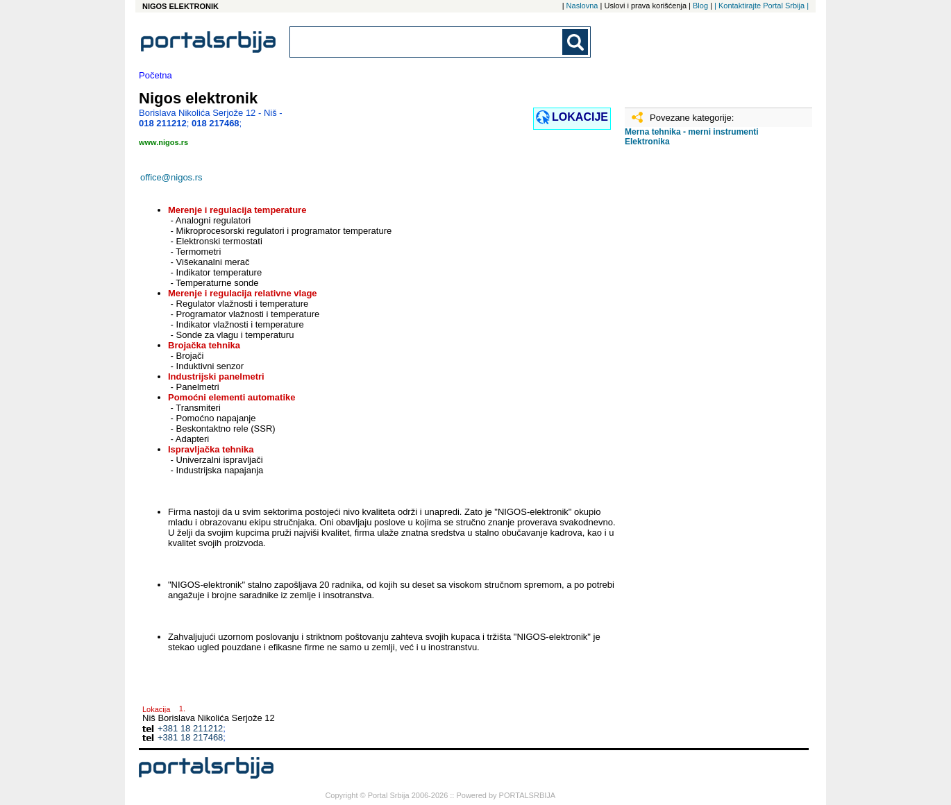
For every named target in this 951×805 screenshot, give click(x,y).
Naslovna (582, 5)
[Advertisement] (694, 375)
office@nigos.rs (171, 177)
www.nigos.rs (163, 142)
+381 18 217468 (190, 737)
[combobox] (427, 42)
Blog (700, 5)
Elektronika (647, 141)
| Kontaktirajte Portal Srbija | (761, 5)
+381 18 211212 (190, 728)
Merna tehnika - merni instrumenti (692, 132)
